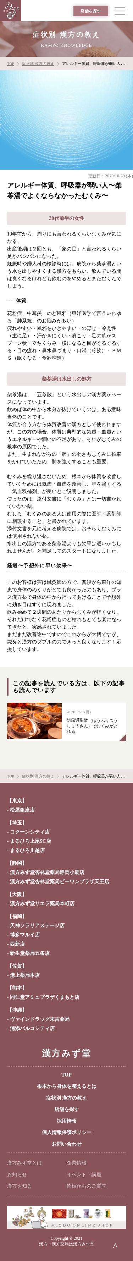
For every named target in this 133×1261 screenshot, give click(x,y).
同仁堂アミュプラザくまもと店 (44, 997)
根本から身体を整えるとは (66, 1086)
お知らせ (17, 1174)
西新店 (17, 944)
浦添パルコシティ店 (32, 1028)
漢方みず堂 (66, 1053)
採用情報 (67, 1121)
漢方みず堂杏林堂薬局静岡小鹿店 (47, 872)
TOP (66, 1075)
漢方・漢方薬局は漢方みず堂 (66, 1243)
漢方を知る (19, 1186)
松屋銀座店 (22, 810)
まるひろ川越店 (27, 850)
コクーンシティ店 (30, 832)
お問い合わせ (67, 1144)
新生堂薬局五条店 (30, 953)
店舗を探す (91, 11)
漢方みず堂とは (24, 1163)
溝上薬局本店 (25, 975)
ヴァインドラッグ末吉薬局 (40, 1019)
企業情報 (77, 1163)
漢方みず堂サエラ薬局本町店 (42, 903)
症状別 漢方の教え (66, 1098)
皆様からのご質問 (86, 1186)
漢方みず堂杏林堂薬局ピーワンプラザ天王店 (59, 881)
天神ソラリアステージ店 (37, 925)
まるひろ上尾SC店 (30, 841)
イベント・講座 (84, 1174)
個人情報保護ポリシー (67, 1132)
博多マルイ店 (25, 935)
